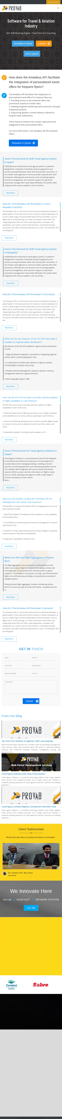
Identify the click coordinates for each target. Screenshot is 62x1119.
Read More (10, 193)
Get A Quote (32, 53)
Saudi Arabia (12, 875)
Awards (44, 43)
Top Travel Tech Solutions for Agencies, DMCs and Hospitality (27, 741)
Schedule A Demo (23, 43)
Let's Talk (31, 907)
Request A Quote (23, 143)
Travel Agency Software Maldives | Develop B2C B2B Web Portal (29, 807)
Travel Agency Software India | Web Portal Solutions (23, 774)
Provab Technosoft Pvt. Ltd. (23, 1113)
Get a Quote (53, 2)
